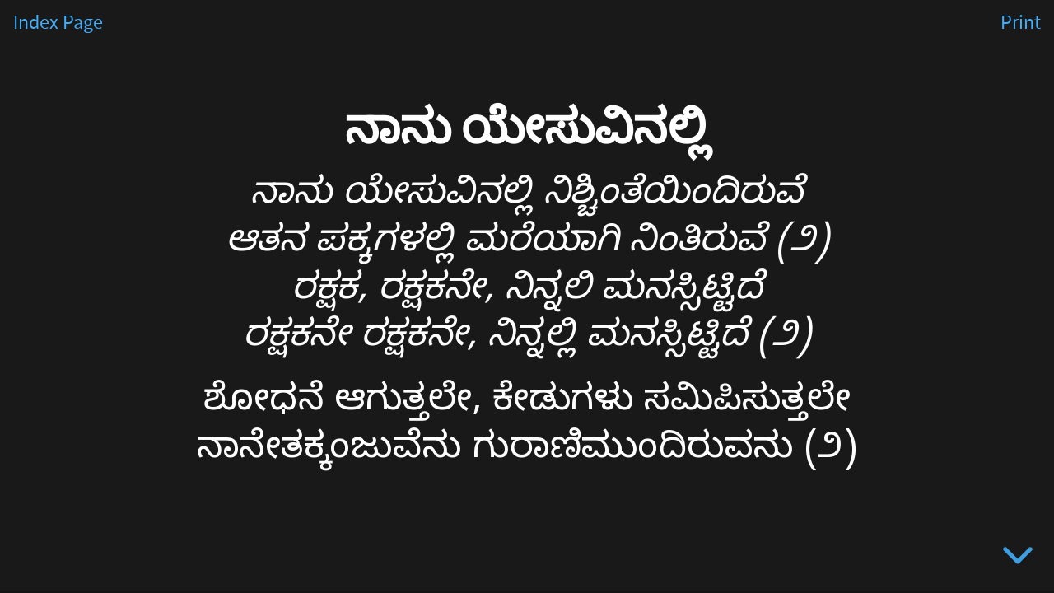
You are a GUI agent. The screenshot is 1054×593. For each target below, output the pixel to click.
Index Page (58, 23)
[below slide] (1018, 558)
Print (1020, 23)
